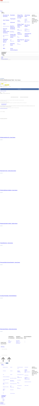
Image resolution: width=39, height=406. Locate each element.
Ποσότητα (1, 86)
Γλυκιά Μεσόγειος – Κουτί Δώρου (6, 242)
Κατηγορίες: (1, 93)
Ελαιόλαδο (12, 15)
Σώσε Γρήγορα (6, 20)
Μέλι (4, 48)
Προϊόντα (2, 57)
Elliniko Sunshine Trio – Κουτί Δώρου (7, 137)
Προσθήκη (19, 89)
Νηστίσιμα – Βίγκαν (26, 385)
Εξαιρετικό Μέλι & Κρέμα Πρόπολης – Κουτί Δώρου (10, 262)
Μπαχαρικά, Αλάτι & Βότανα (5, 41)
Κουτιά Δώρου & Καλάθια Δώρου (6, 93)
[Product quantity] (5, 86)
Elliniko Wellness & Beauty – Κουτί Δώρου (8, 190)
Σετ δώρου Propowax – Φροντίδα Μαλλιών (8, 295)
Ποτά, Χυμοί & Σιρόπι (19, 385)
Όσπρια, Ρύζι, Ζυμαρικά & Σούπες (13, 36)
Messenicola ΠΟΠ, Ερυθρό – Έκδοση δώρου (8, 223)
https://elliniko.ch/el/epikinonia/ (3, 108)
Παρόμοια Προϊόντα (3, 118)
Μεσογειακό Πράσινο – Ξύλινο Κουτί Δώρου (8, 329)
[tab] (3, 118)
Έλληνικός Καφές (11, 389)
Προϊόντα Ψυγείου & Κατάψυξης (12, 27)
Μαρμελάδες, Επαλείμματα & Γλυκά (20, 16)
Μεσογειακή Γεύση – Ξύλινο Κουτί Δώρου (8, 170)
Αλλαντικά (12, 22)
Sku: (0, 92)
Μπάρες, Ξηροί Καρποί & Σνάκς (20, 26)
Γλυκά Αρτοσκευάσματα (12, 393)
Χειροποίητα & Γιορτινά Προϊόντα (28, 35)
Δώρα (4, 23)
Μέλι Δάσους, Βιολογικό (3, 104)
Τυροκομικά (12, 18)
